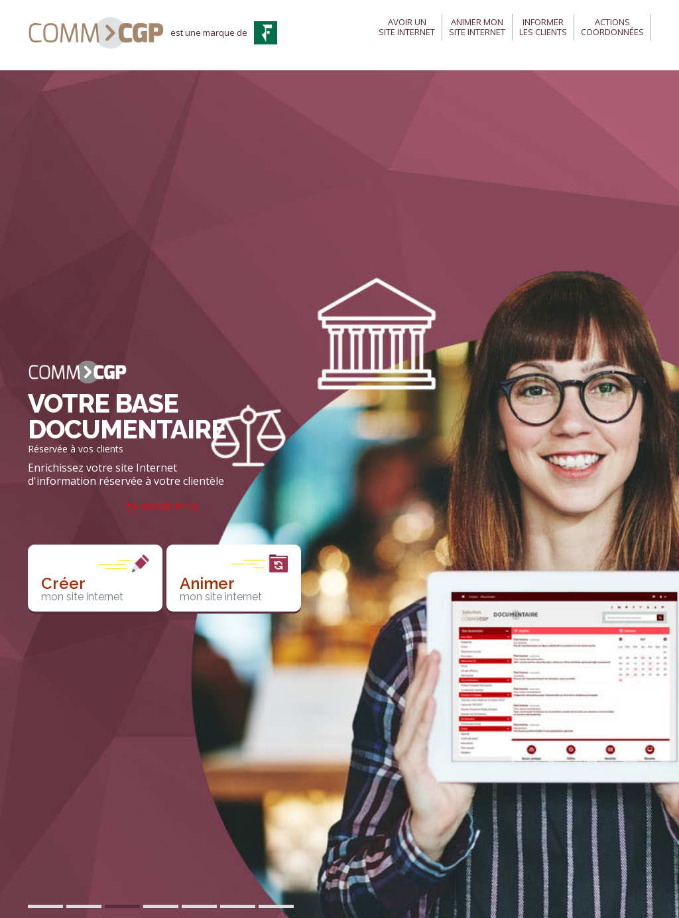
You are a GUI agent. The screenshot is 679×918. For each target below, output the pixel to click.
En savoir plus (162, 507)
